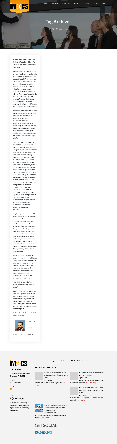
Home (45, 3)
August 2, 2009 (18, 334)
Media (76, 3)
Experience (55, 3)
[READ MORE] (90, 383)
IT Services (86, 3)
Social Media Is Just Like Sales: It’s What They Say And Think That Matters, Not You (25, 63)
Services (96, 3)
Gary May (30, 334)
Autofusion (14, 410)
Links (104, 3)
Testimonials (66, 3)
